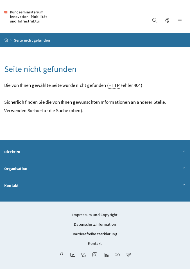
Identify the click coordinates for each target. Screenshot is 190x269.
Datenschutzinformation (95, 224)
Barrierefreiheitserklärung (95, 233)
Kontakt (95, 186)
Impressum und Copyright (94, 214)
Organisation (95, 169)
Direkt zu (95, 152)
